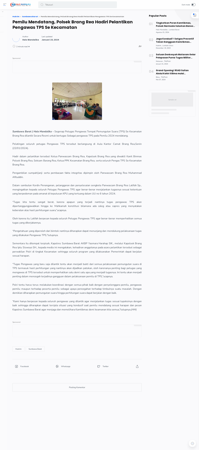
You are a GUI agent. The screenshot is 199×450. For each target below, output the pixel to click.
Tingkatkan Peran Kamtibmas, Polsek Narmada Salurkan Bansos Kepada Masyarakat (174, 24)
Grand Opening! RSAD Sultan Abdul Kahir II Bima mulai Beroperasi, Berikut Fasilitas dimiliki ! (174, 72)
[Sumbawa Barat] (63, 376)
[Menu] (5, 4)
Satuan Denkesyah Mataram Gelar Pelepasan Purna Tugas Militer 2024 (174, 56)
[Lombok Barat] (173, 29)
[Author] (59, 38)
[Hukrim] (47, 376)
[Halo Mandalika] (161, 29)
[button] (42, 4)
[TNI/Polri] (166, 61)
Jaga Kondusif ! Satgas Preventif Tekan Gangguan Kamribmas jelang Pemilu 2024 (173, 40)
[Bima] (157, 77)
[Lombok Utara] (166, 45)
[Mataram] (158, 61)
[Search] (78, 4)
